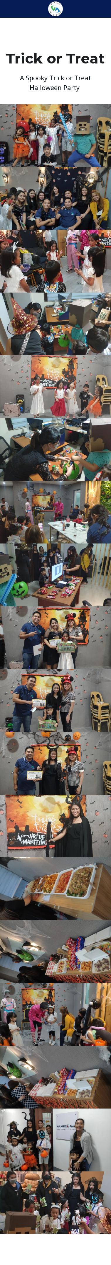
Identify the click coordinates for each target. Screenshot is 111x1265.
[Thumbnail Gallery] (55, 135)
